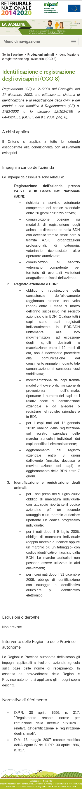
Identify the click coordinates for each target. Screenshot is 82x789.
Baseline (16, 54)
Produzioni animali (41, 54)
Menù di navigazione (21, 41)
